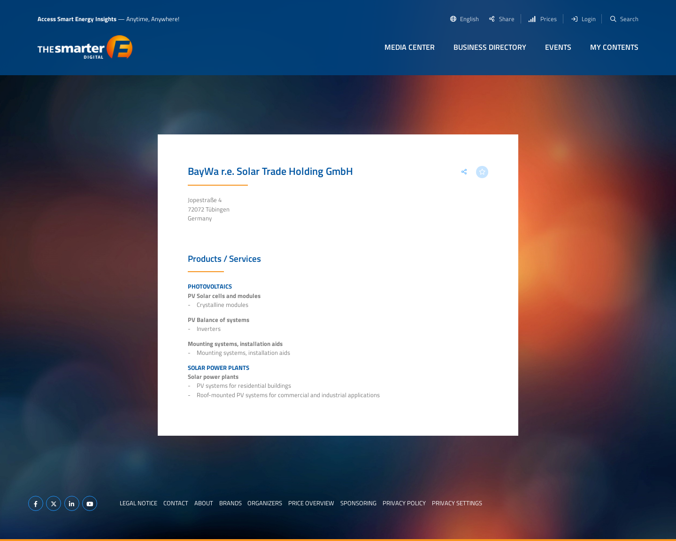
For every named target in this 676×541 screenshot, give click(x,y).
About (203, 503)
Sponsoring (358, 503)
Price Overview (311, 503)
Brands (230, 503)
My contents (614, 47)
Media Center (409, 47)
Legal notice (138, 503)
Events (558, 47)
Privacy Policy (404, 503)
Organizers (264, 503)
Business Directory (489, 47)
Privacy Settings (457, 503)
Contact (175, 503)
